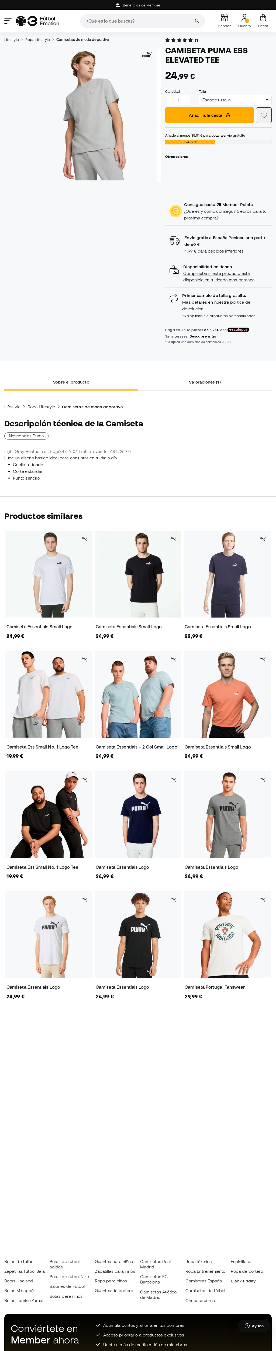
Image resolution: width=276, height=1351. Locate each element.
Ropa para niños (111, 1280)
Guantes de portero (114, 1290)
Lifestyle (11, 39)
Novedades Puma (26, 435)
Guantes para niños (114, 1261)
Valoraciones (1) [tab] (204, 382)
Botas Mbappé (19, 1290)
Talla (202, 91)
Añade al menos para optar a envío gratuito (205, 135)
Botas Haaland (18, 1280)
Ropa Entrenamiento (205, 1271)
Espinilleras (242, 1261)
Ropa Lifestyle (37, 39)
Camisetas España (203, 1280)
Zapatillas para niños (115, 1271)
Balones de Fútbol (67, 1286)
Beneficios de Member (138, 5)
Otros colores (176, 156)
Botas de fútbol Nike (69, 1276)
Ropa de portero (247, 1271)
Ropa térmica (198, 1261)
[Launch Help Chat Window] (254, 1326)
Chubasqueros (200, 1300)
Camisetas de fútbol (205, 1290)
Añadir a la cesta (209, 115)
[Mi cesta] (263, 21)
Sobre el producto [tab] (71, 382)
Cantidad (172, 91)
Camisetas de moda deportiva (82, 39)
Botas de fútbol (19, 1261)
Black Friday (243, 1280)
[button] (218, 273)
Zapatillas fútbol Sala (24, 1271)
